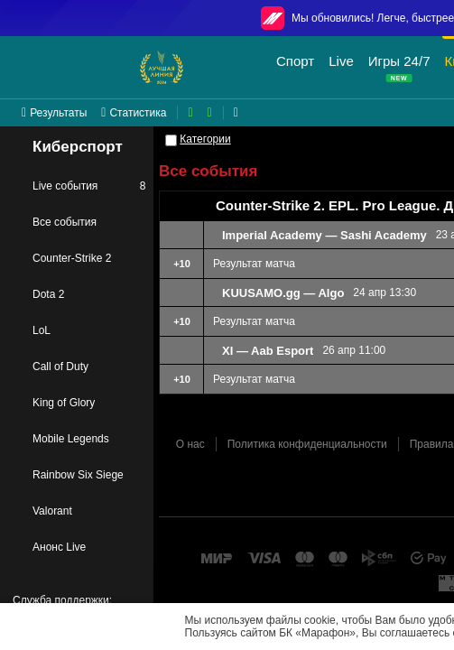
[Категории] (171, 140)
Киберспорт (65, 147)
